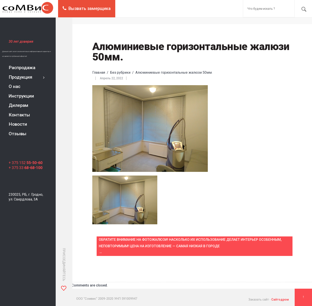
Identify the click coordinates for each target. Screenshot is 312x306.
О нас (14, 86)
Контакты (19, 114)
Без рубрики (120, 72)
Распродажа (22, 67)
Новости (18, 124)
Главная (98, 72)
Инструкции (21, 96)
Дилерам (18, 105)
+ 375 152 (25, 162)
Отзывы (17, 133)
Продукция (20, 77)
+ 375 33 (25, 167)
